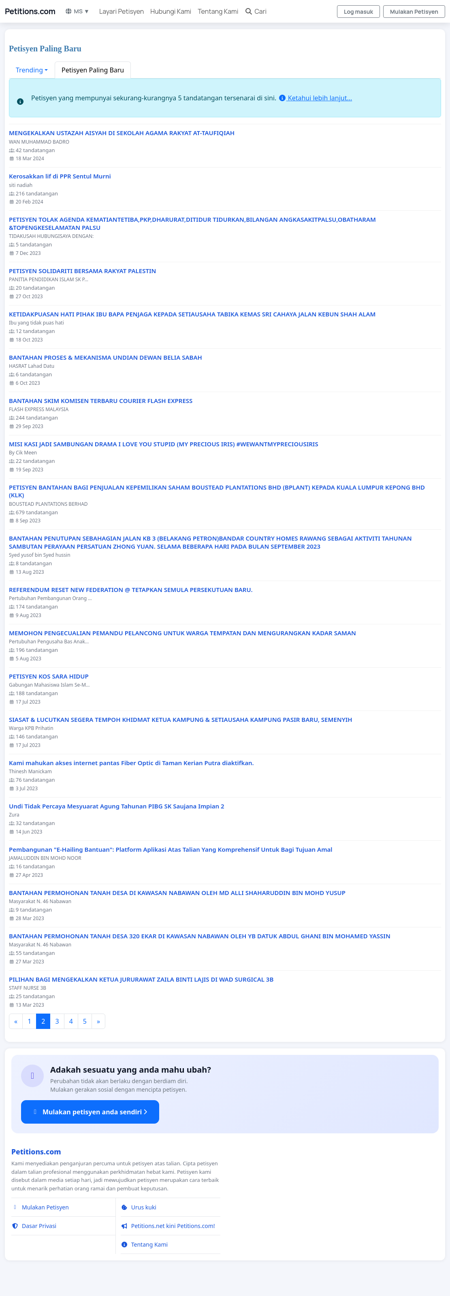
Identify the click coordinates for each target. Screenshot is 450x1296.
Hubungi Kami (170, 11)
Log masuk (358, 11)
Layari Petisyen (121, 11)
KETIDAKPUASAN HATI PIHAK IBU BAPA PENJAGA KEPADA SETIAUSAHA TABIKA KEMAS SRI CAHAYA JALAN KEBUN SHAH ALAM (192, 314)
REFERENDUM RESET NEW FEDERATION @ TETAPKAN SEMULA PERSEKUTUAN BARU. (131, 590)
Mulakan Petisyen (414, 11)
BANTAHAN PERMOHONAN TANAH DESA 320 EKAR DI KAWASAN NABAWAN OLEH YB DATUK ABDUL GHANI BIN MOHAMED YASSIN (199, 936)
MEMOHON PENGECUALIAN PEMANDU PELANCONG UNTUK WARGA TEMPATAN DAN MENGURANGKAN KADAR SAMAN (182, 633)
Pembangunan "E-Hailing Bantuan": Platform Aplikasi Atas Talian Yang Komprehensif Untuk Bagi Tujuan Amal (171, 849)
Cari (256, 11)
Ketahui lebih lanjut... (315, 97)
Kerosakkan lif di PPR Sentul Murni (60, 176)
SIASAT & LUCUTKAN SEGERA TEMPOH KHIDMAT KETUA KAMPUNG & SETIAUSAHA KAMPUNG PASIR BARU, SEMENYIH (180, 719)
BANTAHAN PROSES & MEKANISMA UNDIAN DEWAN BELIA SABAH (105, 357)
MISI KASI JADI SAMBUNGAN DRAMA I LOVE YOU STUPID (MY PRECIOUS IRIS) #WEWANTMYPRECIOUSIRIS (163, 444)
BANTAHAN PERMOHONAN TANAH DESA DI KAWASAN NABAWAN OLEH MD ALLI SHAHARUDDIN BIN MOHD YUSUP (177, 893)
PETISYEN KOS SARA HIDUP (49, 676)
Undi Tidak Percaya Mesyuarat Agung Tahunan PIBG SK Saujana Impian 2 (116, 806)
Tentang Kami (218, 11)
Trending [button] (29, 70)
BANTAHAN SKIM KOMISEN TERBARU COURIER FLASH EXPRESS (100, 401)
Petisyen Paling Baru (93, 70)
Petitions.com (30, 11)
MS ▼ (77, 11)
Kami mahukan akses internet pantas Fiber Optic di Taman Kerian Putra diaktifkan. (131, 763)
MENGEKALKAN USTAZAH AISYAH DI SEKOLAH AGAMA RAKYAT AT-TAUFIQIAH (122, 133)
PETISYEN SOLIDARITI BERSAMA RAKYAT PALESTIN (82, 271)
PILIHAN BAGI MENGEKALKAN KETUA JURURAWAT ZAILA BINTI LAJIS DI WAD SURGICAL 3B (141, 979)
